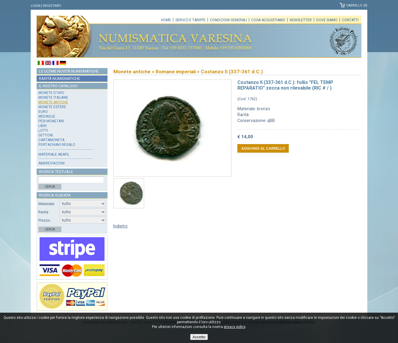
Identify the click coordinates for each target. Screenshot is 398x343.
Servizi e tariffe (190, 20)
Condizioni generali (228, 20)
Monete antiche (53, 102)
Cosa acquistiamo (268, 20)
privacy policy (234, 327)
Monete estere (52, 107)
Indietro (120, 226)
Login (35, 6)
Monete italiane (53, 97)
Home (166, 20)
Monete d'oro (51, 93)
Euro (43, 112)
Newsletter (301, 20)
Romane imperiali (176, 72)
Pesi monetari (51, 121)
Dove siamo (326, 20)
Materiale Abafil (53, 154)
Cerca (50, 187)
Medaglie (46, 116)
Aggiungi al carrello (263, 148)
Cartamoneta (51, 140)
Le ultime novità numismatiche (69, 71)
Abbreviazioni (51, 163)
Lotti (43, 130)
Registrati (52, 6)
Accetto (199, 337)
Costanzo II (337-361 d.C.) (232, 72)
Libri (42, 126)
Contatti (350, 20)
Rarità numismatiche (59, 78)
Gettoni (45, 135)
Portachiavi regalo (56, 145)
